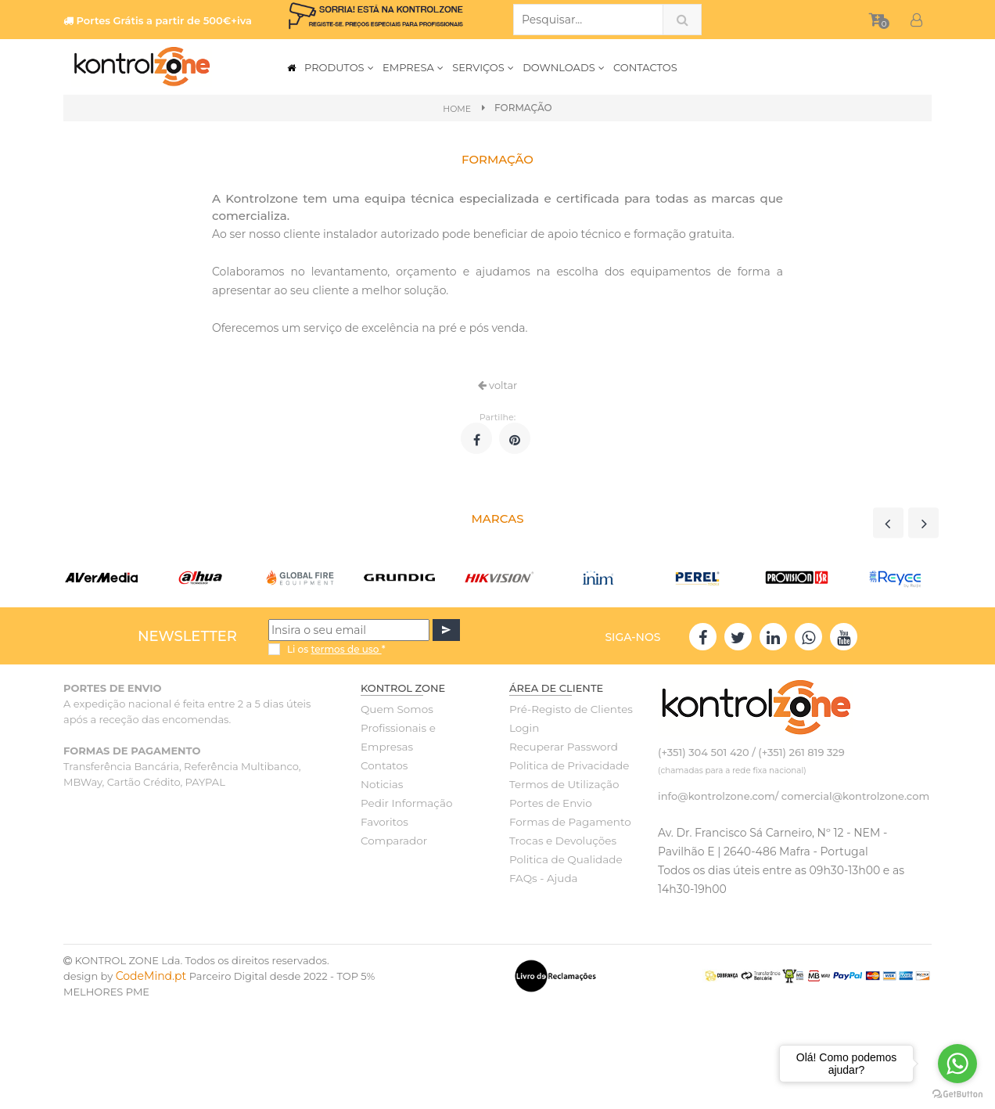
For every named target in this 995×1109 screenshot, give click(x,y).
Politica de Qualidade (563, 859)
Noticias (381, 784)
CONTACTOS (645, 67)
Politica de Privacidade (566, 765)
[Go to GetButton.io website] (957, 1093)
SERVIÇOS (483, 67)
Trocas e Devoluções (560, 840)
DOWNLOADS (564, 67)
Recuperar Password (561, 746)
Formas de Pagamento (568, 822)
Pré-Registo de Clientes (568, 709)
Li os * (336, 649)
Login (523, 728)
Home (457, 108)
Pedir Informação (405, 803)
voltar (498, 385)
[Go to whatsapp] (957, 1063)
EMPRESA (413, 67)
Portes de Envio (548, 803)
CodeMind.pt (151, 976)
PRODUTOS (339, 67)
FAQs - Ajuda (542, 878)
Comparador (393, 840)
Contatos (383, 765)
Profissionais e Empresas (397, 737)
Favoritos (384, 822)
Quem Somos (395, 709)
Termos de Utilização (562, 784)
